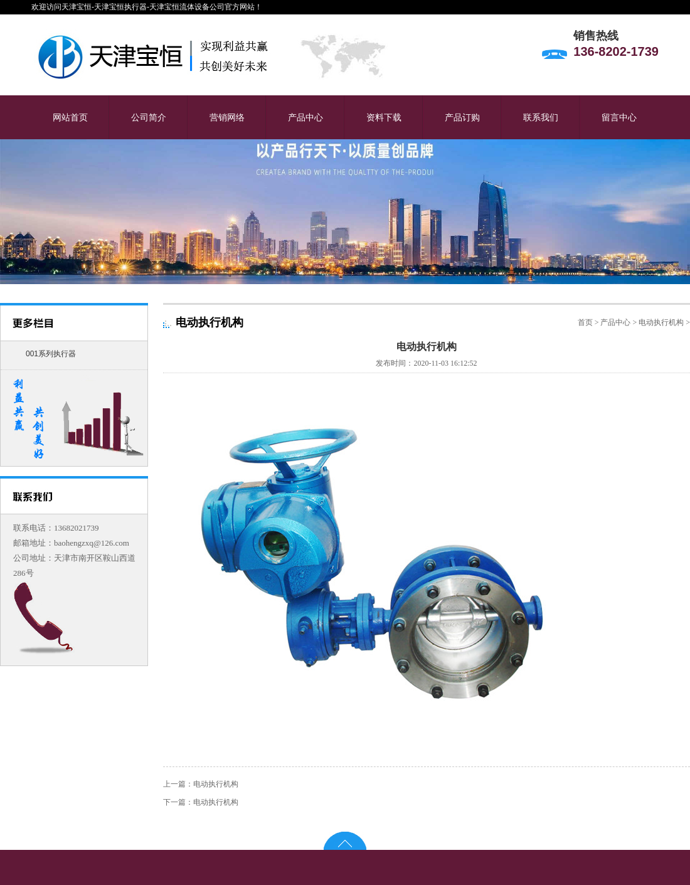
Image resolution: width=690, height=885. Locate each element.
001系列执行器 (51, 353)
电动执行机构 (661, 322)
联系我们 (540, 117)
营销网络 (227, 117)
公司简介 (148, 117)
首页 (585, 322)
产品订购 (462, 117)
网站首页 (70, 117)
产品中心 (305, 117)
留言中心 (619, 117)
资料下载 (383, 117)
